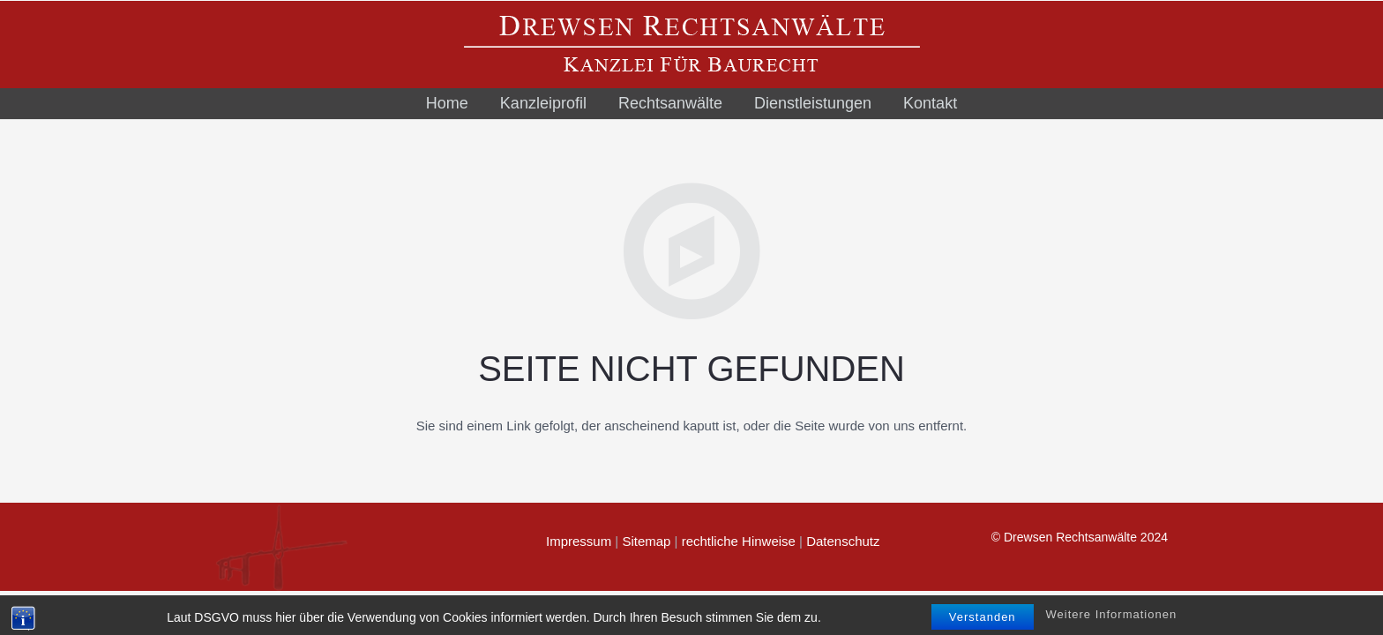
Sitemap (646, 541)
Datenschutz (842, 541)
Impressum (578, 541)
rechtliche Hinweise (739, 541)
